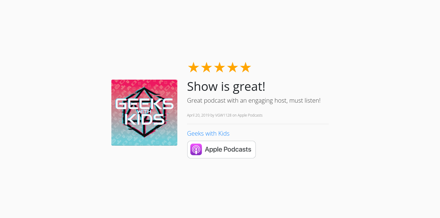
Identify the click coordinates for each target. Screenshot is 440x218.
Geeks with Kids (208, 133)
